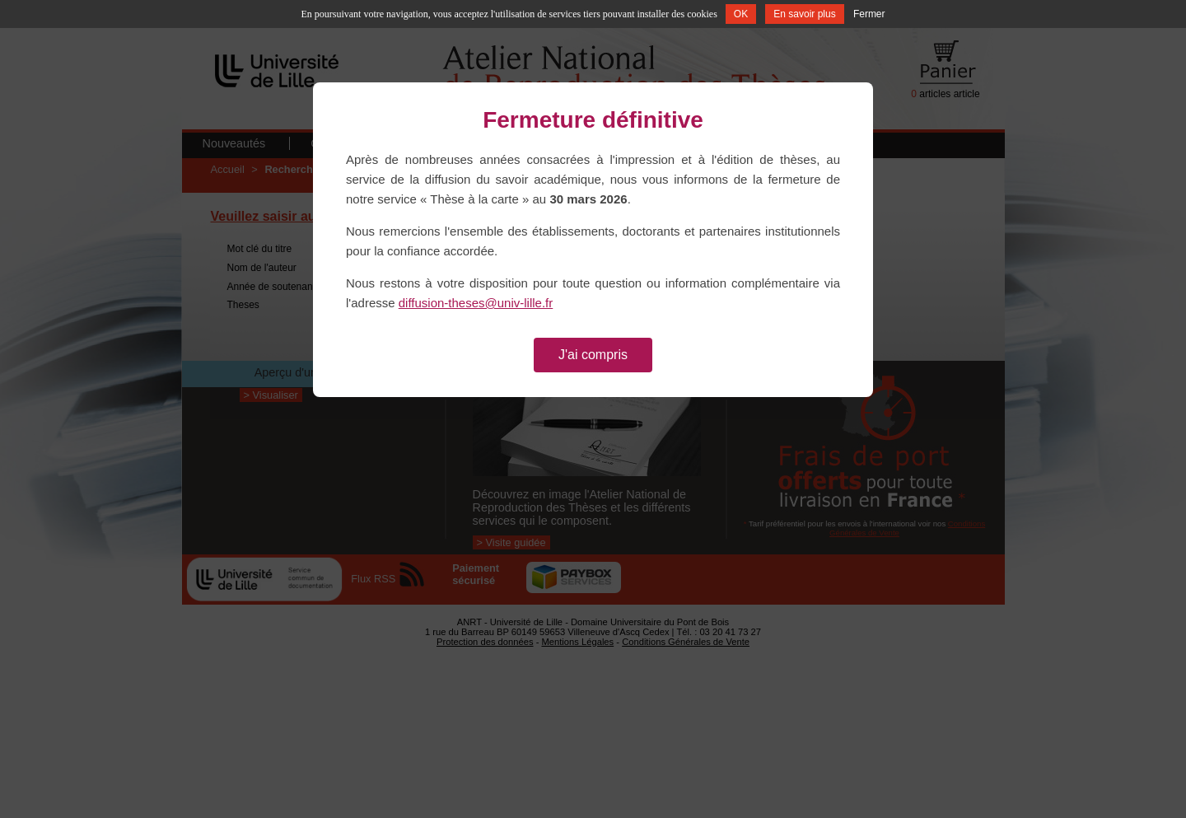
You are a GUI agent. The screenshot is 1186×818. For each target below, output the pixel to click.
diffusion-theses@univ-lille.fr (476, 303)
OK (741, 14)
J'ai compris (593, 355)
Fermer (869, 14)
